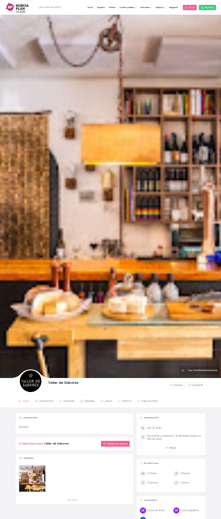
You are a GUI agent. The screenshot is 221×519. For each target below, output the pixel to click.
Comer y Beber (127, 7)
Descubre (145, 7)
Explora (159, 7)
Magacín (173, 7)
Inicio (90, 7)
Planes (112, 7)
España (101, 7)
